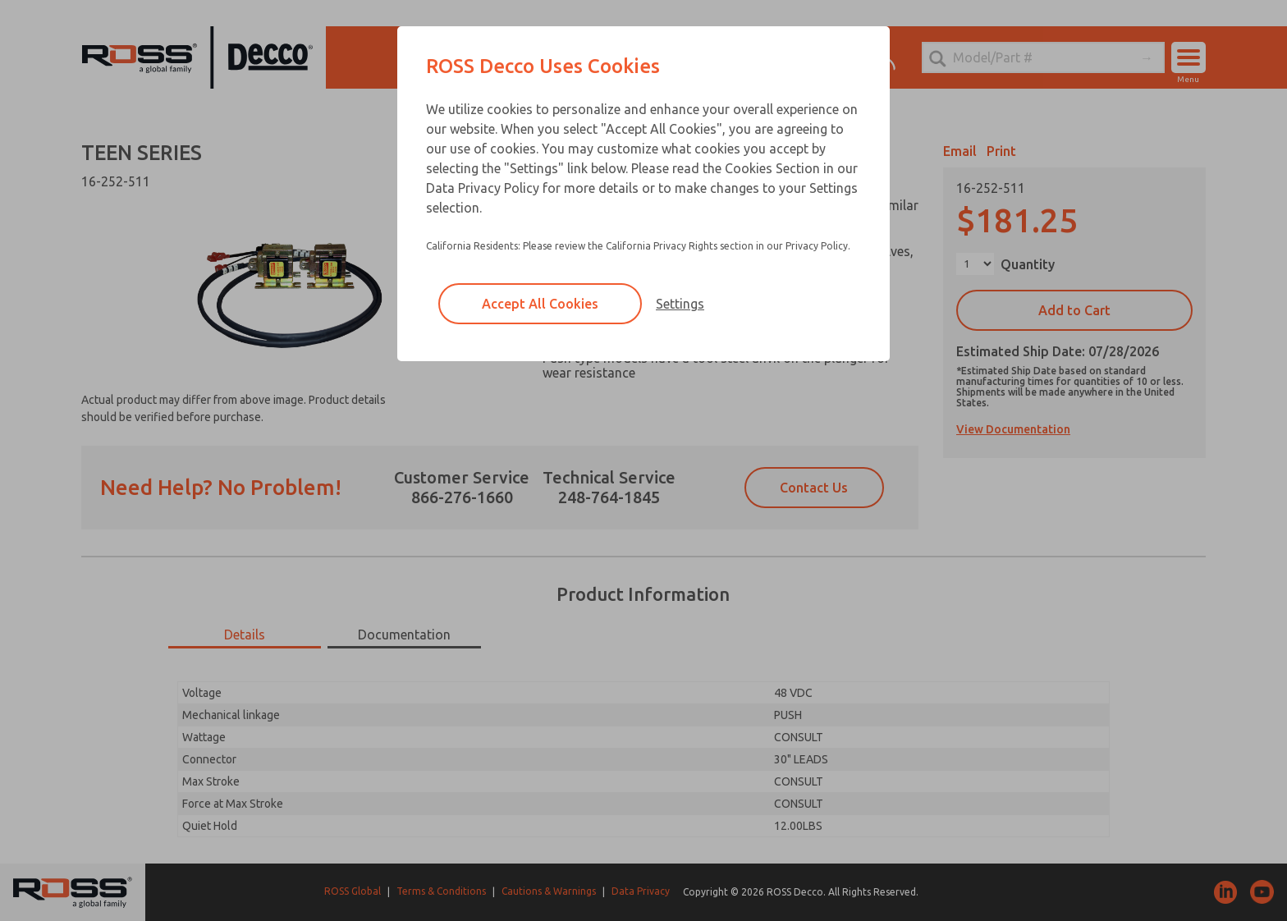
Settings (680, 303)
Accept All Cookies (540, 303)
